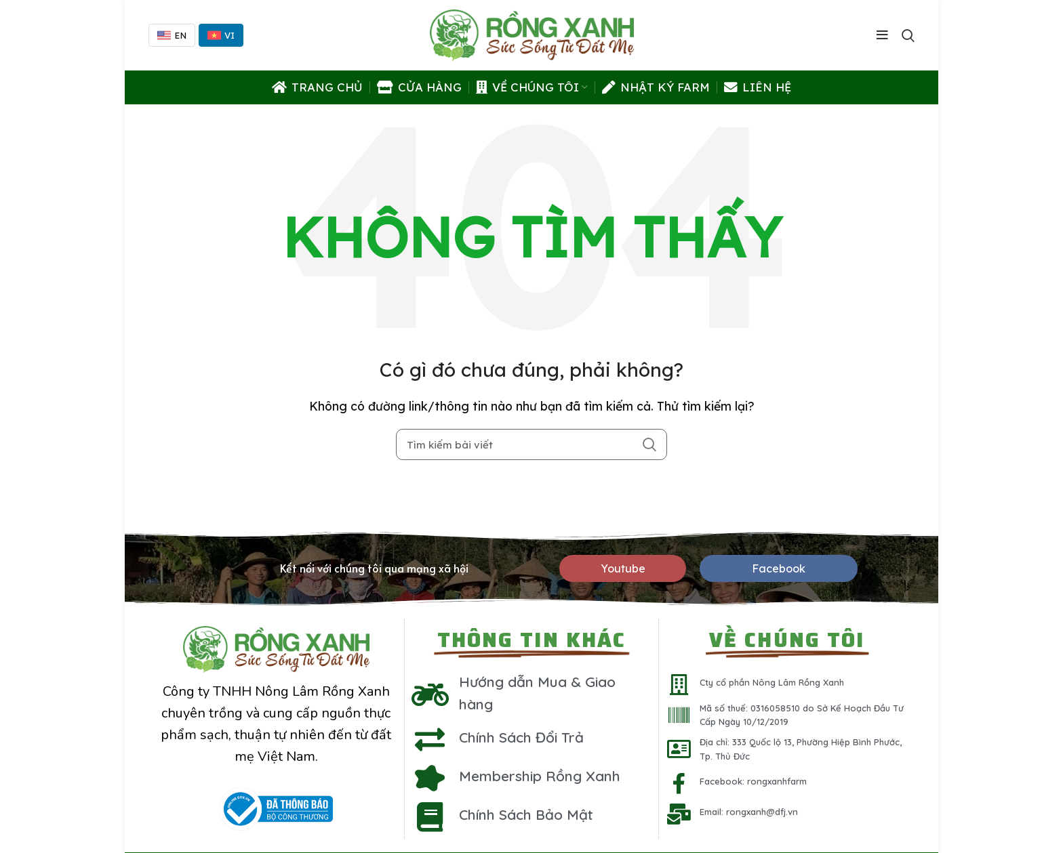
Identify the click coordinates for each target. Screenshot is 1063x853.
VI (221, 35)
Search (649, 444)
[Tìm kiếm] (531, 444)
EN (171, 35)
